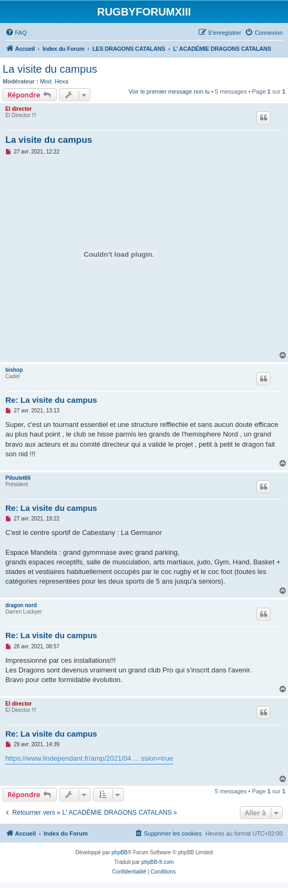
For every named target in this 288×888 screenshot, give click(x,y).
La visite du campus (50, 69)
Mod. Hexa (54, 81)
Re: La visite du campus (51, 399)
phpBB (120, 852)
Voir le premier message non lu (169, 91)
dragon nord (21, 605)
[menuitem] (16, 32)
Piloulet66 (17, 478)
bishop (14, 370)
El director (18, 109)
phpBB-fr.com (158, 862)
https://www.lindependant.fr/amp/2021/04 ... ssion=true (89, 758)
